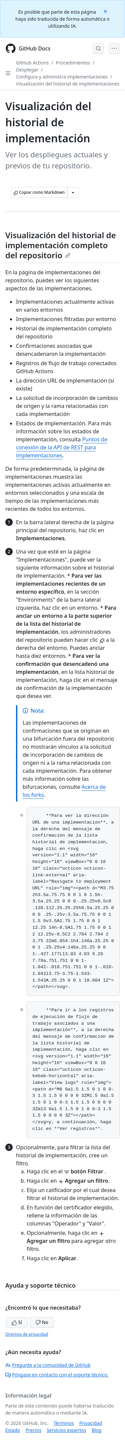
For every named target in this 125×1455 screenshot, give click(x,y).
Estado (12, 1430)
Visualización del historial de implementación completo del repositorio (60, 245)
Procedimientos (73, 62)
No (41, 1322)
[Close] (106, 11)
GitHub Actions (32, 62)
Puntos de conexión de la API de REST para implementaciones (61, 447)
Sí (17, 1322)
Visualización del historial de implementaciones (67, 84)
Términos (64, 1423)
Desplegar (27, 69)
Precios (33, 1430)
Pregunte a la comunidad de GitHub (48, 1365)
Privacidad (90, 1423)
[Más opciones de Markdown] (73, 192)
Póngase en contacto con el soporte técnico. (56, 1374)
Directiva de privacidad (26, 1334)
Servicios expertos (66, 1430)
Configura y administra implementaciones (62, 77)
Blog (97, 1430)
